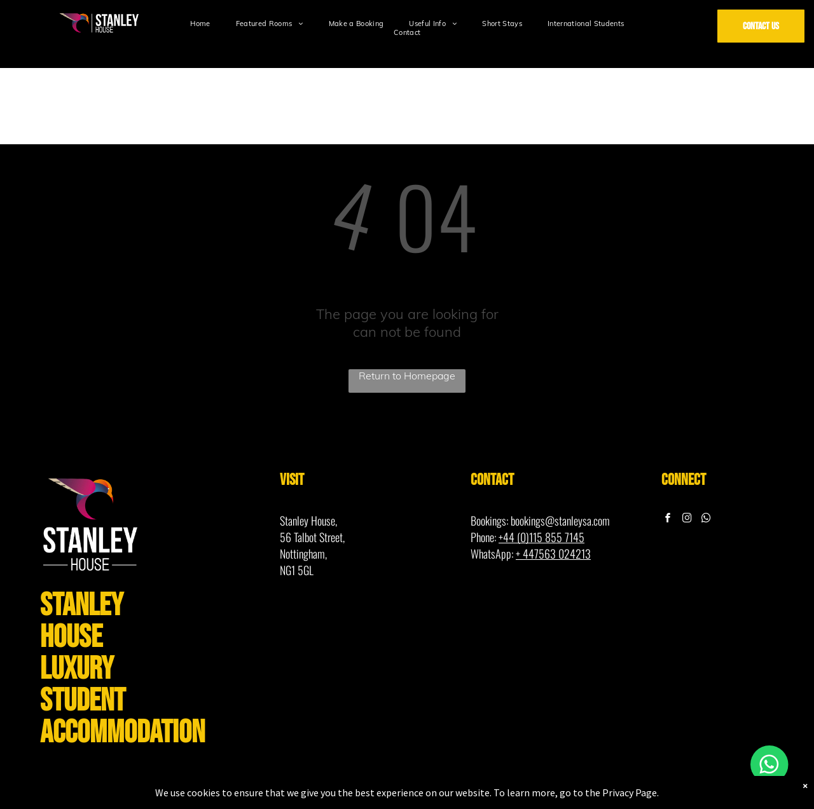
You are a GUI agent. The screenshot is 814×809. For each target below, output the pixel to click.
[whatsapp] (707, 519)
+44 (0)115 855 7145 (541, 537)
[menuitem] (200, 23)
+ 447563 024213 (553, 553)
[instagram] (687, 519)
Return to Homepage (407, 375)
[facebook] (668, 519)
